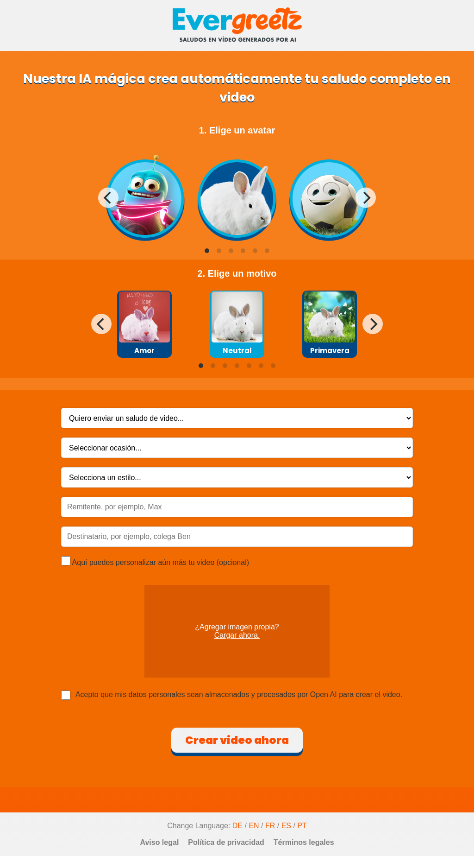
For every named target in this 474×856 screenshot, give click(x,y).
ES (286, 826)
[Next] (366, 198)
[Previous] (108, 198)
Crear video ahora (237, 740)
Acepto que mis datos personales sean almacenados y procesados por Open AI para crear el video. (238, 694)
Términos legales (304, 842)
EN (254, 826)
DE (237, 826)
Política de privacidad (226, 842)
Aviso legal (159, 842)
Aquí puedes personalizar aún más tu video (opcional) (155, 561)
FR (270, 826)
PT (301, 826)
